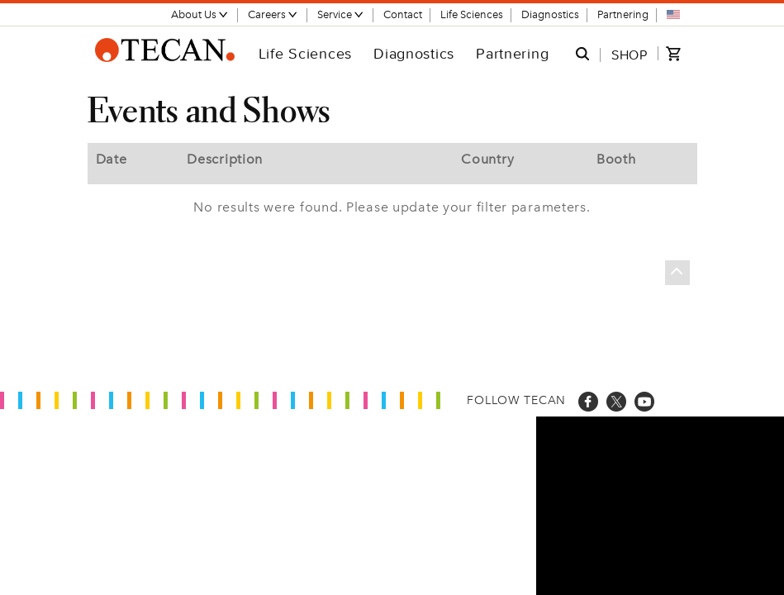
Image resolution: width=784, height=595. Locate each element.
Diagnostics (550, 14)
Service (340, 14)
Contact (402, 14)
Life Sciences (471, 14)
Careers (273, 14)
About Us (200, 14)
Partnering (623, 14)
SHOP (629, 54)
